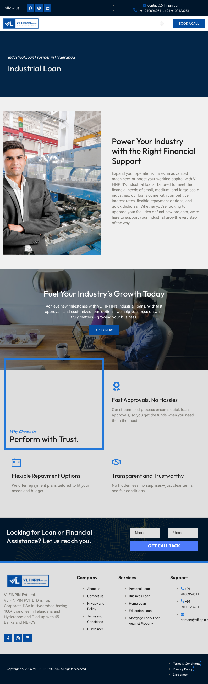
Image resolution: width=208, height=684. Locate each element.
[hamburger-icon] (161, 23)
